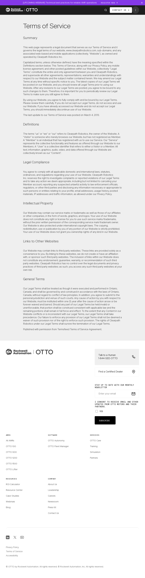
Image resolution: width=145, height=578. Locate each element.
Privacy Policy (12, 548)
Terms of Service (14, 552)
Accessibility (12, 556)
